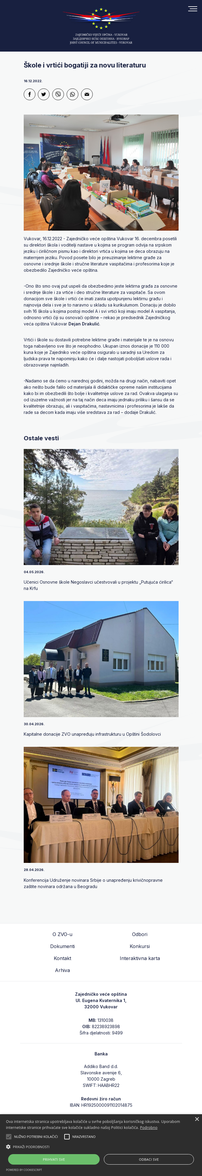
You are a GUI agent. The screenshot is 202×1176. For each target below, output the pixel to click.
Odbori (139, 934)
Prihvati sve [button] (54, 1159)
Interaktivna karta (140, 958)
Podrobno (148, 1127)
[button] (101, 1147)
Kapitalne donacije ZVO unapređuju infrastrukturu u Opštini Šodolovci (92, 734)
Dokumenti (62, 946)
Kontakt (62, 958)
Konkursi (140, 946)
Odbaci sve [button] (149, 1159)
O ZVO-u (62, 934)
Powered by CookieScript (24, 1170)
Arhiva (62, 970)
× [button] (196, 1119)
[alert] (101, 1145)
